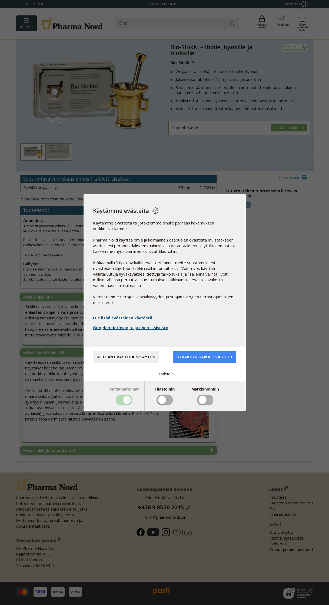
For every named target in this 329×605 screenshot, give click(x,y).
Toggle (124, 400)
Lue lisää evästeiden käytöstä (122, 317)
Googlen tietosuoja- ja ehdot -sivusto (131, 327)
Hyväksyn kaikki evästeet (205, 357)
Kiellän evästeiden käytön (126, 357)
